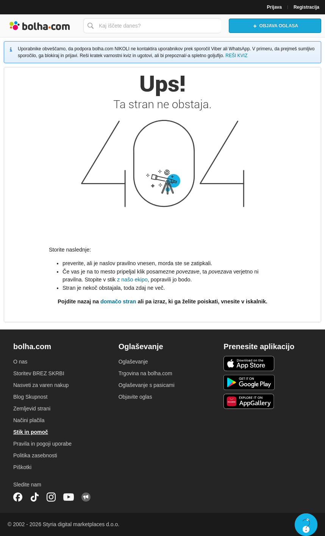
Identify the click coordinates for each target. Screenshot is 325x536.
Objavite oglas (135, 397)
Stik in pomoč (30, 432)
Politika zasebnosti (35, 455)
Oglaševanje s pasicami (147, 385)
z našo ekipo (132, 280)
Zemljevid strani (31, 408)
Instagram (51, 497)
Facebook (17, 497)
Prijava (274, 7)
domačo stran (118, 301)
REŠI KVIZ (236, 55)
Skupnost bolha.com (86, 497)
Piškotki (22, 467)
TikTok (34, 497)
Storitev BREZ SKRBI (38, 373)
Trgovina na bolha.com (145, 373)
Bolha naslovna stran (40, 25)
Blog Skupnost (30, 397)
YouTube (68, 497)
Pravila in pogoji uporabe (42, 444)
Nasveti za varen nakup (41, 385)
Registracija (306, 7)
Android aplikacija (249, 382)
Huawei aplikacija (249, 401)
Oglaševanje (133, 362)
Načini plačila (28, 420)
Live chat (306, 524)
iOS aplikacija (249, 363)
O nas (20, 362)
